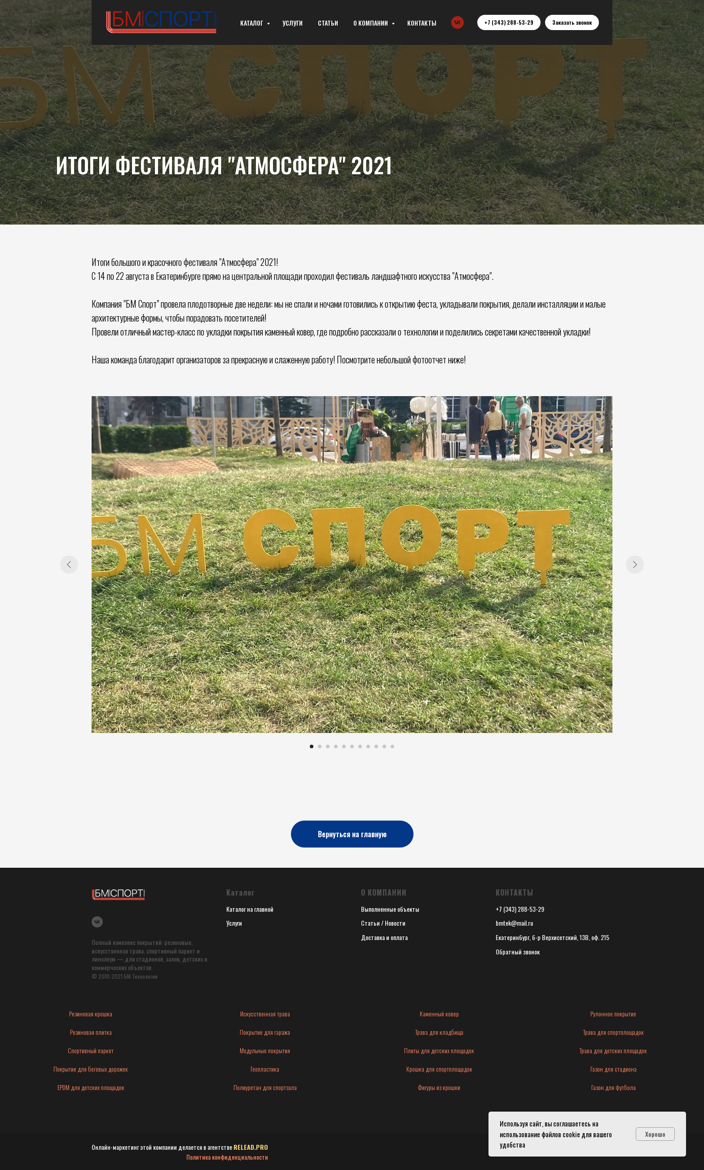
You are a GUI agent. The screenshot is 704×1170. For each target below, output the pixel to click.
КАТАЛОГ (252, 22)
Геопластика (265, 1068)
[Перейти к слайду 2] (319, 746)
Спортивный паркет (91, 1050)
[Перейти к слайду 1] (311, 746)
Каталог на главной (249, 909)
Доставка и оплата (384, 937)
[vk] (457, 22)
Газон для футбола (613, 1087)
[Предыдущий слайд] (69, 565)
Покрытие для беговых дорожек (90, 1068)
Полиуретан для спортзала (265, 1087)
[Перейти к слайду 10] (384, 746)
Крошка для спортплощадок (439, 1068)
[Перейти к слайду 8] (368, 746)
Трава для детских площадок (613, 1050)
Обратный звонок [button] (518, 951)
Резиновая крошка (90, 1013)
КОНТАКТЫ (421, 22)
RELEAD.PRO (250, 1147)
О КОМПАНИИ (371, 22)
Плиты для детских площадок (439, 1050)
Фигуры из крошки (439, 1087)
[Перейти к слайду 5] (344, 746)
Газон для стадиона (613, 1068)
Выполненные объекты (390, 909)
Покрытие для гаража (265, 1032)
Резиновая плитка (91, 1032)
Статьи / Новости (383, 922)
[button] (572, 22)
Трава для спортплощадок (613, 1032)
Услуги (234, 922)
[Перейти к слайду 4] (336, 746)
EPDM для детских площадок (90, 1087)
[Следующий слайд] (635, 565)
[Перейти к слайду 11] (392, 746)
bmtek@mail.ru (514, 922)
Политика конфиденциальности (227, 1156)
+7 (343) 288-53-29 (520, 909)
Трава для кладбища (439, 1032)
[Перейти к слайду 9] (376, 746)
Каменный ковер (439, 1013)
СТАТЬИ (328, 22)
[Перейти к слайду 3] (328, 746)
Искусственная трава (265, 1013)
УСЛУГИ (292, 22)
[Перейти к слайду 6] (352, 746)
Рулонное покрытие (613, 1013)
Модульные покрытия (265, 1050)
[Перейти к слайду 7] (360, 746)
